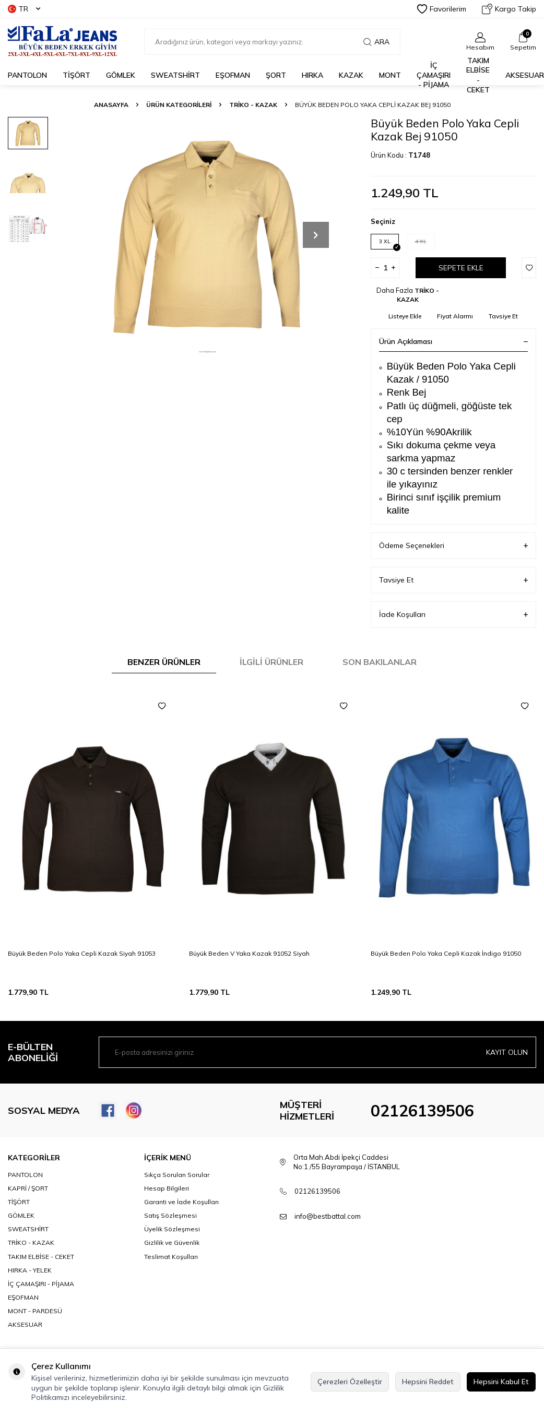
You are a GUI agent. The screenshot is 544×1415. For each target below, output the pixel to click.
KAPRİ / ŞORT (28, 1188)
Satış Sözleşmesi (170, 1215)
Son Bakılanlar (379, 662)
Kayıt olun (507, 1052)
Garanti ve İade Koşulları (181, 1202)
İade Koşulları (453, 615)
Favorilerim (441, 9)
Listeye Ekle (404, 316)
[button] (316, 235)
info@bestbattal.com (327, 1216)
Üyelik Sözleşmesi (172, 1229)
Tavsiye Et (503, 316)
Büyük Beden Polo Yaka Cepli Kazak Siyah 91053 (82, 953)
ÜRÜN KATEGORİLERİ (178, 105)
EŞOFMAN (233, 75)
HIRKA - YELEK (30, 1270)
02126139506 (422, 1111)
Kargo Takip (509, 9)
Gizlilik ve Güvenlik (171, 1242)
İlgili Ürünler (271, 662)
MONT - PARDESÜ (35, 1311)
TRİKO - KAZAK (253, 105)
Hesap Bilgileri (166, 1188)
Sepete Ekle (461, 267)
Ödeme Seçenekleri (453, 546)
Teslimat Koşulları (171, 1257)
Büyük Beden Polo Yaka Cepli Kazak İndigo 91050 (446, 953)
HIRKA (312, 75)
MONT (390, 75)
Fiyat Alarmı (455, 316)
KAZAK (351, 75)
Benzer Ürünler (163, 662)
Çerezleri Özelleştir (349, 1381)
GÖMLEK (120, 75)
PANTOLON (27, 75)
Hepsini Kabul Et (501, 1381)
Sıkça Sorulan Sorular (176, 1175)
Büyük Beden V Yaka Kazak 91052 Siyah (249, 953)
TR (24, 9)
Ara (376, 41)
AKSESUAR (524, 75)
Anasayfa (111, 105)
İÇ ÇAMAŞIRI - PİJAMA (434, 75)
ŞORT (276, 75)
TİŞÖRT (76, 75)
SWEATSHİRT (175, 75)
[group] (207, 235)
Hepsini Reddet (428, 1381)
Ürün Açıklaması (453, 341)
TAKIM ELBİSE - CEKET (478, 75)
